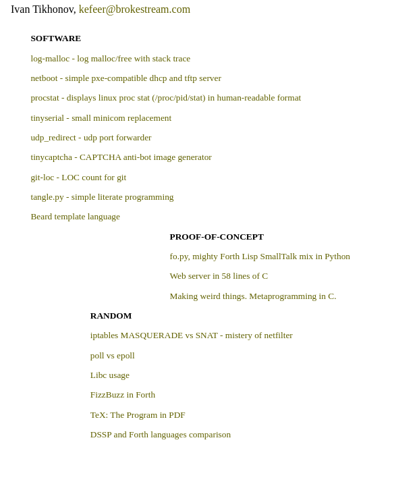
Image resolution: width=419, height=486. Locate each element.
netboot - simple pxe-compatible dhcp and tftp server (125, 78)
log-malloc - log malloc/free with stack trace (110, 58)
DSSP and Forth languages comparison (160, 434)
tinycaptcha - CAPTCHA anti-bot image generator (120, 157)
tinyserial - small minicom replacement (100, 118)
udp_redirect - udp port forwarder (90, 137)
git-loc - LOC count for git (78, 177)
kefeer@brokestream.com (134, 9)
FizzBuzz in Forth (122, 394)
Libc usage (110, 375)
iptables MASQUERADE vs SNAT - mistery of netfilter (191, 335)
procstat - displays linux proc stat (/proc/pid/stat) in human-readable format (165, 97)
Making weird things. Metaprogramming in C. (253, 296)
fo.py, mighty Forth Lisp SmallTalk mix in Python (260, 256)
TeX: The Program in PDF (138, 415)
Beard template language (74, 216)
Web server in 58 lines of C (219, 276)
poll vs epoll (112, 355)
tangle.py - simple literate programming (101, 197)
